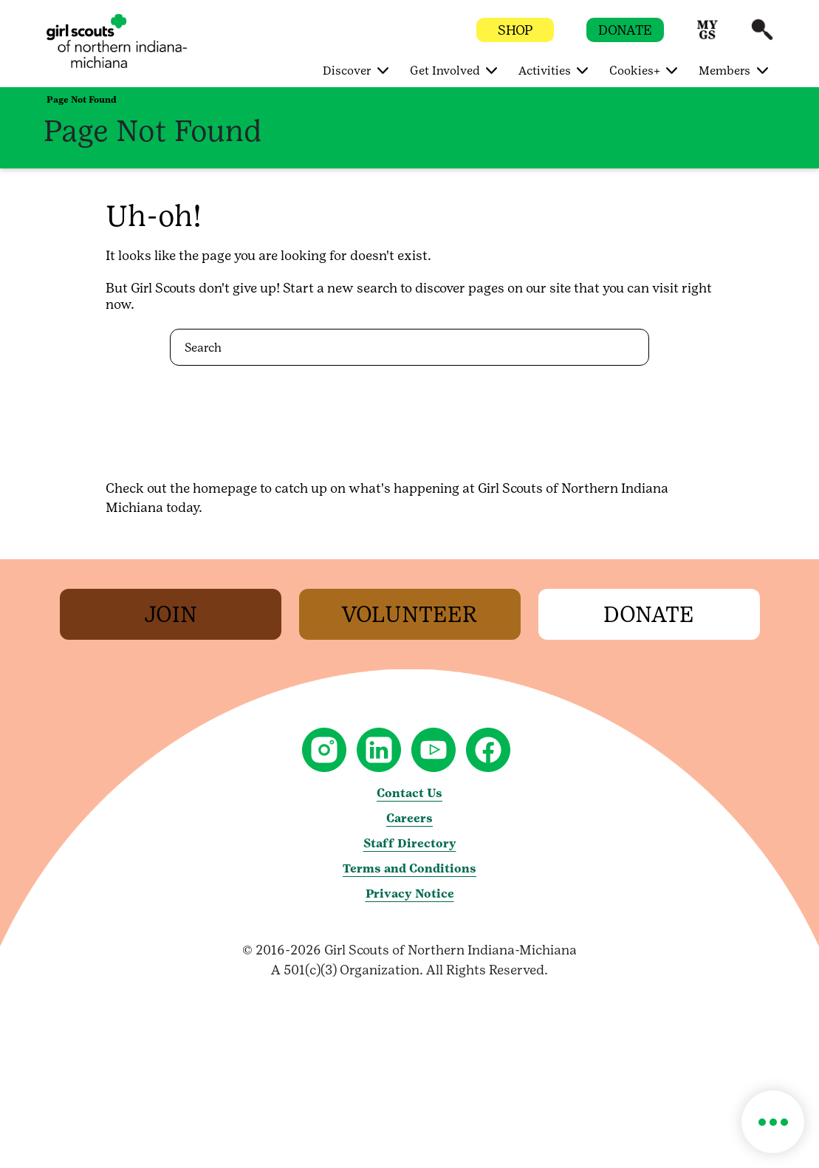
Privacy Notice (410, 894)
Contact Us (409, 793)
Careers (409, 818)
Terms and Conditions (409, 868)
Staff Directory (409, 843)
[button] (707, 37)
